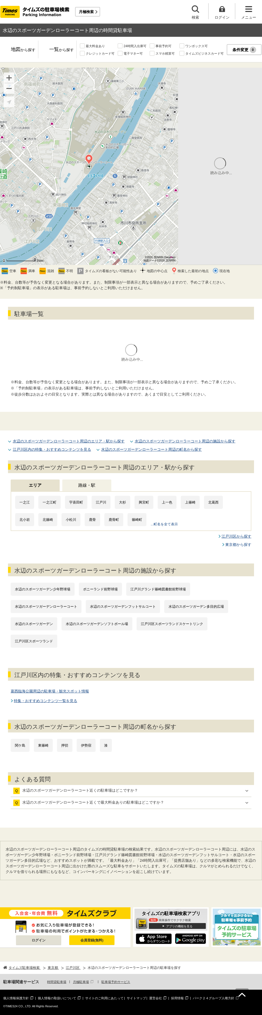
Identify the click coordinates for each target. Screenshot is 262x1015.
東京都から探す (238, 544)
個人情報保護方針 (16, 998)
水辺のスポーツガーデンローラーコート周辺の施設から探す (185, 441)
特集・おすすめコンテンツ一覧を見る (45, 701)
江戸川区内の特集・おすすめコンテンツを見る (52, 449)
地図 (23, 50)
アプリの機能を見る (179, 926)
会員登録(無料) (92, 940)
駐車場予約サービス (115, 982)
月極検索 (86, 12)
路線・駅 (86, 485)
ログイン (39, 940)
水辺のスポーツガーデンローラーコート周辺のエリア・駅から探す (69, 441)
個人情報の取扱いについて (57, 998)
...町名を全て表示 (164, 524)
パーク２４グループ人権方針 (213, 998)
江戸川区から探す (236, 536)
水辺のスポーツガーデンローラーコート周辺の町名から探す (151, 449)
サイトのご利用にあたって (104, 998)
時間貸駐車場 (56, 982)
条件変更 (244, 50)
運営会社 (155, 998)
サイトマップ (136, 998)
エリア (35, 485)
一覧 (61, 50)
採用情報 (177, 998)
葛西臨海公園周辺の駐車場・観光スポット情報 (50, 691)
